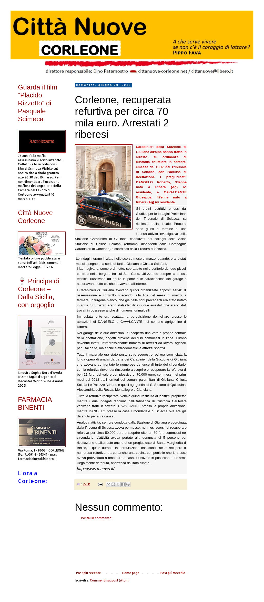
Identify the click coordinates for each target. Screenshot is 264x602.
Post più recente (88, 573)
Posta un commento (96, 518)
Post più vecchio (172, 573)
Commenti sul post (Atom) (109, 580)
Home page (130, 573)
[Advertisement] (131, 545)
